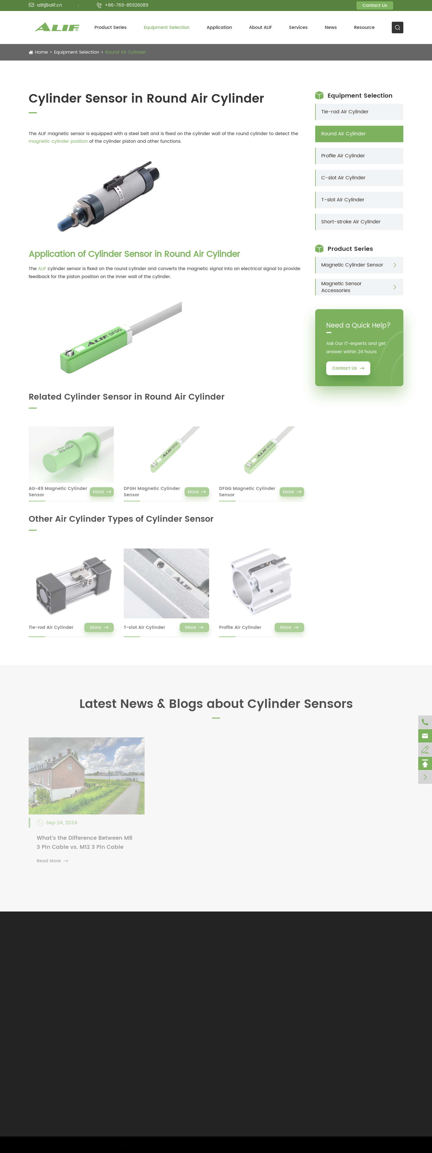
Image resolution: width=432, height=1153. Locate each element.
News (331, 27)
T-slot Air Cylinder (144, 631)
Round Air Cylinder (125, 52)
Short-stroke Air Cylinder (351, 221)
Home (41, 52)
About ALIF (260, 27)
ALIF (42, 268)
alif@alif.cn (45, 5)
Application (219, 27)
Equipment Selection (167, 27)
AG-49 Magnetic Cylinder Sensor (58, 495)
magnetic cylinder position (58, 141)
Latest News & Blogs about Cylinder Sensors (216, 707)
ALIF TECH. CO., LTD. (74, 1144)
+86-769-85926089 (122, 5)
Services (298, 27)
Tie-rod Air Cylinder (51, 631)
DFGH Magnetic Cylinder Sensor (152, 495)
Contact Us (375, 5)
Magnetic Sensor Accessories (341, 287)
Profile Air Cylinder (240, 631)
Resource (364, 27)
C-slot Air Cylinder (343, 177)
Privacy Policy (389, 1144)
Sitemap (356, 1144)
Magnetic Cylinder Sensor (352, 265)
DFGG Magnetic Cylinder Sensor (247, 495)
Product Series (110, 27)
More (102, 495)
